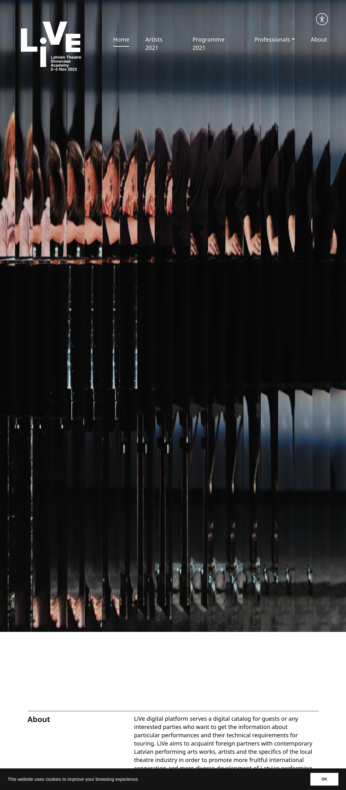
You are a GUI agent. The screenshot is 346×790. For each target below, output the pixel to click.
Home (121, 39)
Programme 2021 (208, 43)
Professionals (272, 39)
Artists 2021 (154, 43)
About (319, 39)
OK (324, 779)
